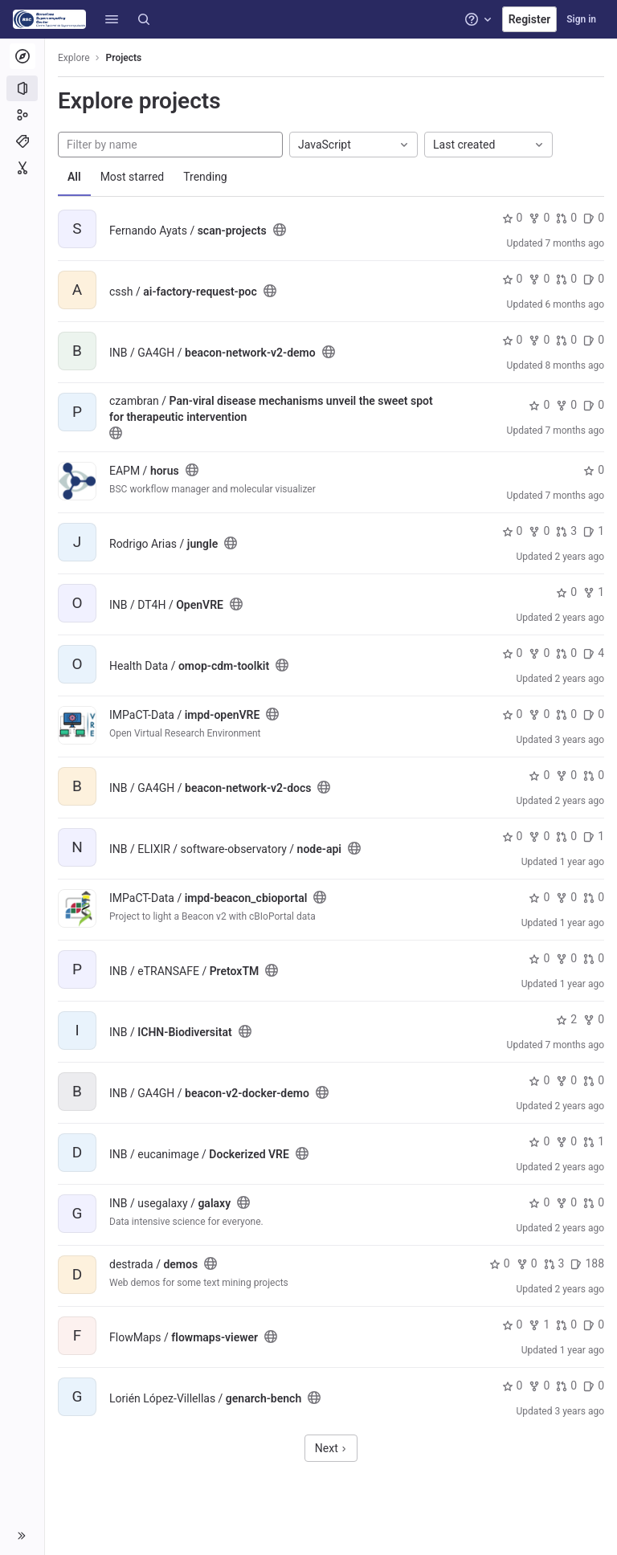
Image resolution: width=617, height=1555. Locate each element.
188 (587, 1263)
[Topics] (22, 141)
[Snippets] (22, 168)
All (74, 176)
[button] (112, 19)
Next (331, 1448)
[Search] (144, 19)
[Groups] (22, 115)
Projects (124, 57)
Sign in (581, 19)
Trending (205, 176)
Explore (74, 57)
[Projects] (22, 88)
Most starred (132, 176)
